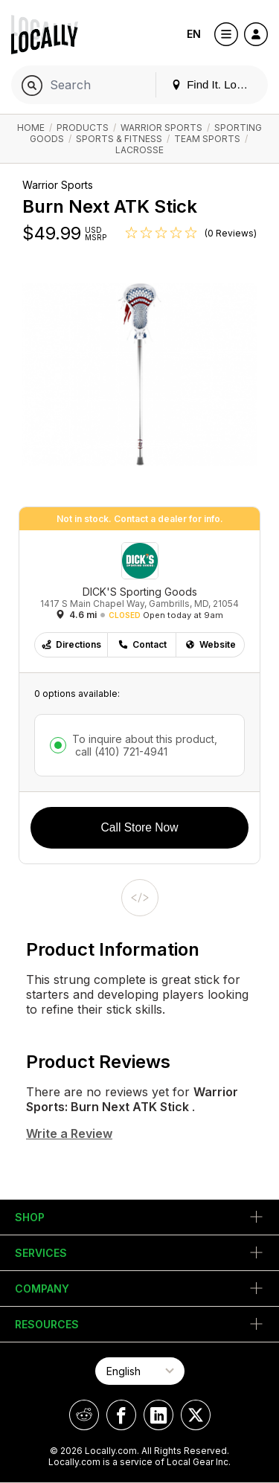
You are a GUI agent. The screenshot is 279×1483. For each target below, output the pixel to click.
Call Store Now (140, 827)
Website (210, 644)
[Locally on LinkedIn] (158, 1415)
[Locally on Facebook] (121, 1415)
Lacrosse (139, 149)
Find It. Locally (215, 84)
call (119, 751)
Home (31, 127)
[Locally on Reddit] (84, 1415)
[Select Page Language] (140, 1371)
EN (194, 34)
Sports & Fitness (119, 138)
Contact (142, 644)
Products (83, 127)
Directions (71, 644)
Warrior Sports (161, 127)
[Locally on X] (196, 1415)
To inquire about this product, (144, 745)
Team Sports (207, 138)
